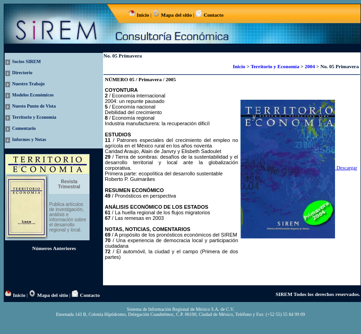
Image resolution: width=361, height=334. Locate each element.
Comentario (24, 128)
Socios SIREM (26, 61)
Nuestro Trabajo (28, 83)
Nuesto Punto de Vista (34, 106)
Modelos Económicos (33, 94)
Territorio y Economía (34, 117)
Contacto (213, 15)
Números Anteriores (54, 248)
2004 (310, 66)
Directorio (22, 72)
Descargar (298, 167)
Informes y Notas (29, 139)
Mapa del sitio (176, 15)
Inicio (142, 15)
